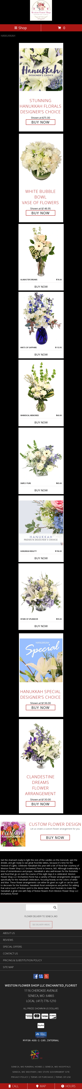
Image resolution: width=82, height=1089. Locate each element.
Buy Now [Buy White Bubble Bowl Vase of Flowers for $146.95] (40, 212)
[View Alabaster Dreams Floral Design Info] (41, 251)
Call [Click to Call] (14, 1086)
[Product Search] (42, 907)
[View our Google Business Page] (41, 977)
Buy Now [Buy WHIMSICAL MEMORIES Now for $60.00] (41, 422)
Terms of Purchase (42, 1077)
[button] (41, 1035)
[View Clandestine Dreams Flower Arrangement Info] (41, 745)
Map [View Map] (41, 1086)
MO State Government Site (54, 1072)
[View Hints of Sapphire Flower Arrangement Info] (41, 319)
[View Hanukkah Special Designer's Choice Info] (41, 660)
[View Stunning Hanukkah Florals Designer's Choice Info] (41, 69)
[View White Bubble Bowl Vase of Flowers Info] (41, 160)
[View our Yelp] (46, 977)
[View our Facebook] (35, 977)
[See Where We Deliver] (41, 924)
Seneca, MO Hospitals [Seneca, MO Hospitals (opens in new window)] (58, 1066)
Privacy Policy (19, 1077)
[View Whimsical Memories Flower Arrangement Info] (41, 387)
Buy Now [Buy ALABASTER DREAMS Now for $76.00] (41, 287)
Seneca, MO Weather (24, 1072)
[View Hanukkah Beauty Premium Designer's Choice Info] (41, 523)
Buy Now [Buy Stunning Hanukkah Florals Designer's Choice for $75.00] (40, 122)
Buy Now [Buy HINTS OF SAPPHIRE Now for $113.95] (41, 354)
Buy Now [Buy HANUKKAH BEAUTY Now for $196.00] (41, 558)
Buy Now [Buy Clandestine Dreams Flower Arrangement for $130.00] (40, 803)
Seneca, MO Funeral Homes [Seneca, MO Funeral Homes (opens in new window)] (27, 1066)
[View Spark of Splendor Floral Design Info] (41, 591)
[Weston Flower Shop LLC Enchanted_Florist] (41, 19)
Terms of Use (63, 1077)
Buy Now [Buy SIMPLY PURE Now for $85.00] (41, 490)
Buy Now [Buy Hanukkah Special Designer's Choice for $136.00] (40, 707)
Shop (20, 27)
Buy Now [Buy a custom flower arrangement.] (55, 837)
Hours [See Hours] (68, 1086)
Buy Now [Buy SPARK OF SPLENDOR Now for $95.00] (41, 626)
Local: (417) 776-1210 (41, 1001)
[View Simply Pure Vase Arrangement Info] (41, 455)
